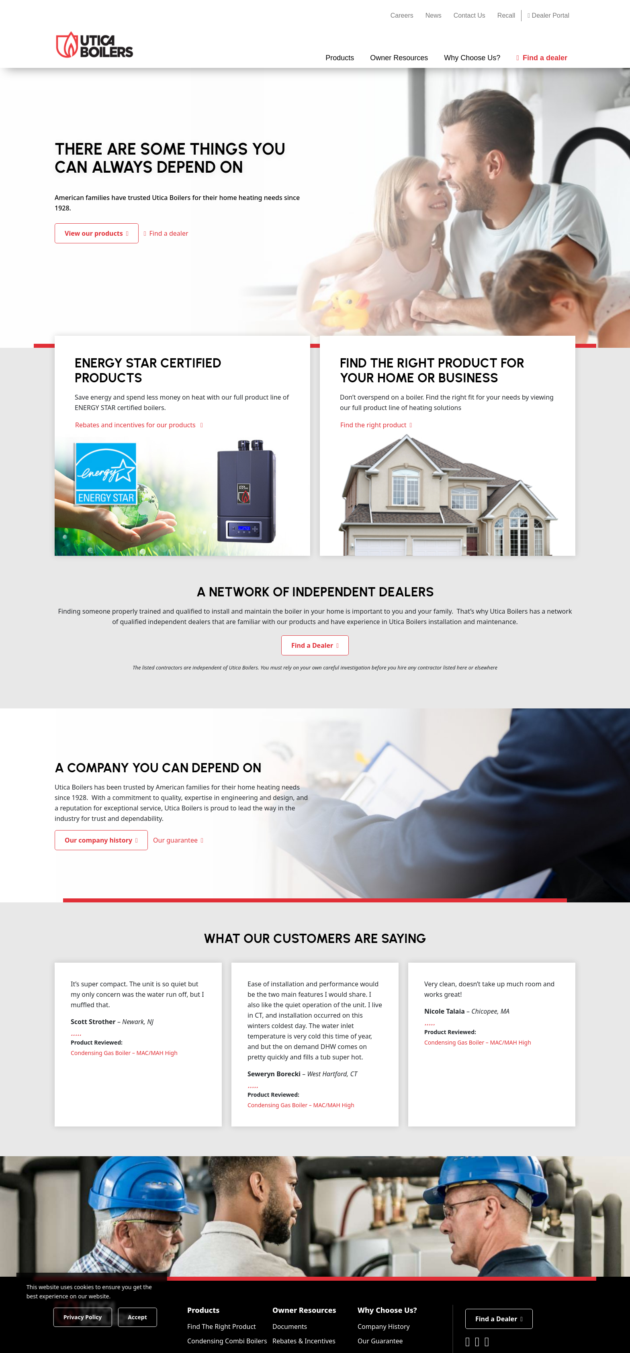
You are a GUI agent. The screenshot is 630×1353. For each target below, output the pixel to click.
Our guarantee (178, 840)
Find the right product (376, 424)
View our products (97, 233)
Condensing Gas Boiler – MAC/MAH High (124, 1053)
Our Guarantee (380, 1341)
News (433, 15)
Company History (384, 1326)
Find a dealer (166, 233)
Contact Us (469, 15)
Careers (402, 15)
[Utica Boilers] (95, 44)
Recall (506, 15)
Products (203, 1310)
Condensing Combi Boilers (227, 1341)
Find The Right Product (221, 1326)
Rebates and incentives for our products (139, 424)
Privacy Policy (82, 1316)
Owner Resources (304, 1310)
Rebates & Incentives (303, 1341)
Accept (137, 1316)
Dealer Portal (548, 15)
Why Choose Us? (387, 1310)
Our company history (101, 840)
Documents (289, 1326)
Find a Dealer (315, 645)
